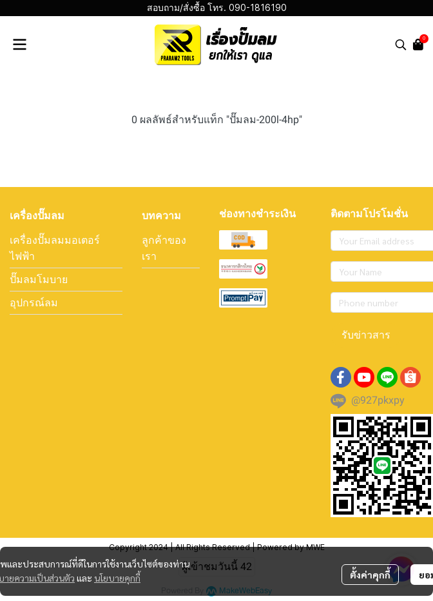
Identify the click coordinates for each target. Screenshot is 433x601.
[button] (401, 44)
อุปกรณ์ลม (34, 302)
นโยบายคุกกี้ (117, 578)
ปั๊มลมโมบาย (39, 279)
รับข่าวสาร (366, 335)
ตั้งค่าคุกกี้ (370, 574)
